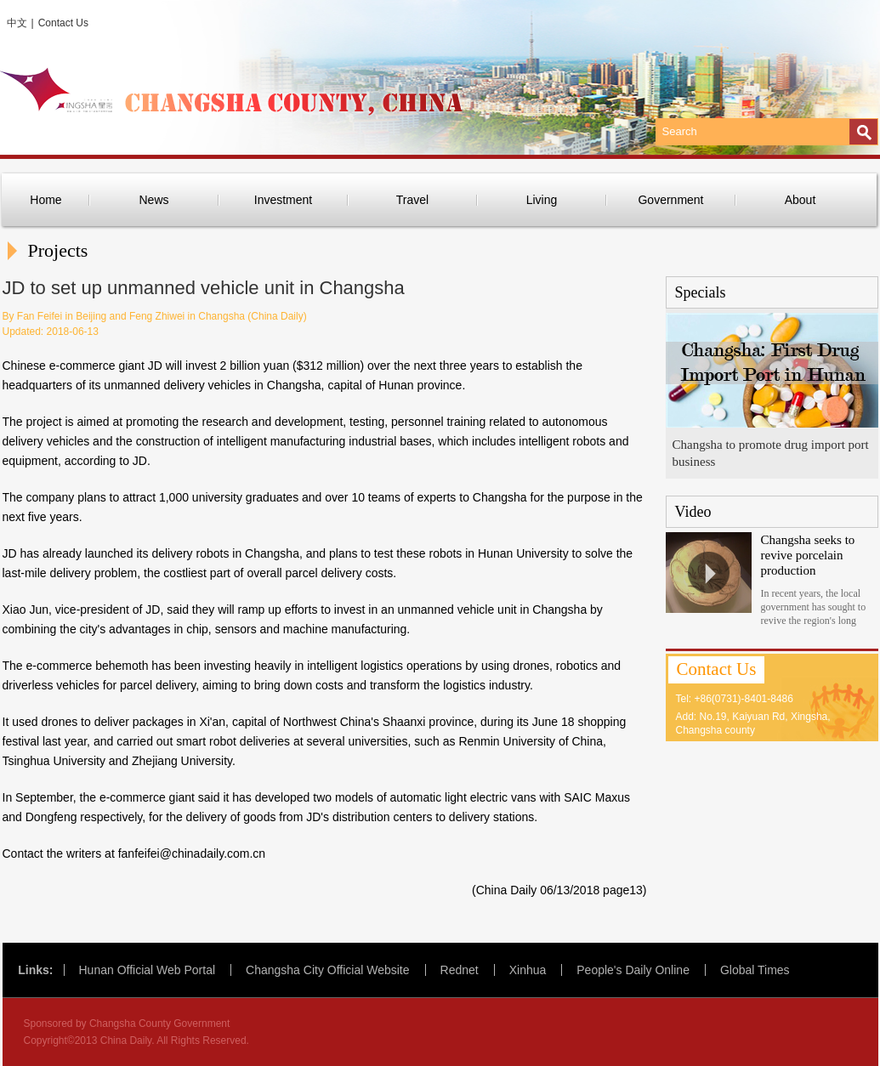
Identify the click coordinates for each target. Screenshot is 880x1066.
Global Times (755, 970)
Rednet (459, 970)
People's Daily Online (633, 970)
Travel (412, 200)
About (800, 200)
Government (670, 200)
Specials (700, 292)
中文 (17, 23)
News (153, 200)
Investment (283, 200)
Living (542, 200)
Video (693, 511)
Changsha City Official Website (327, 970)
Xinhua (528, 970)
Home (45, 200)
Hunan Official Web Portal (147, 970)
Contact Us (63, 23)
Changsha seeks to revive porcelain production (808, 555)
